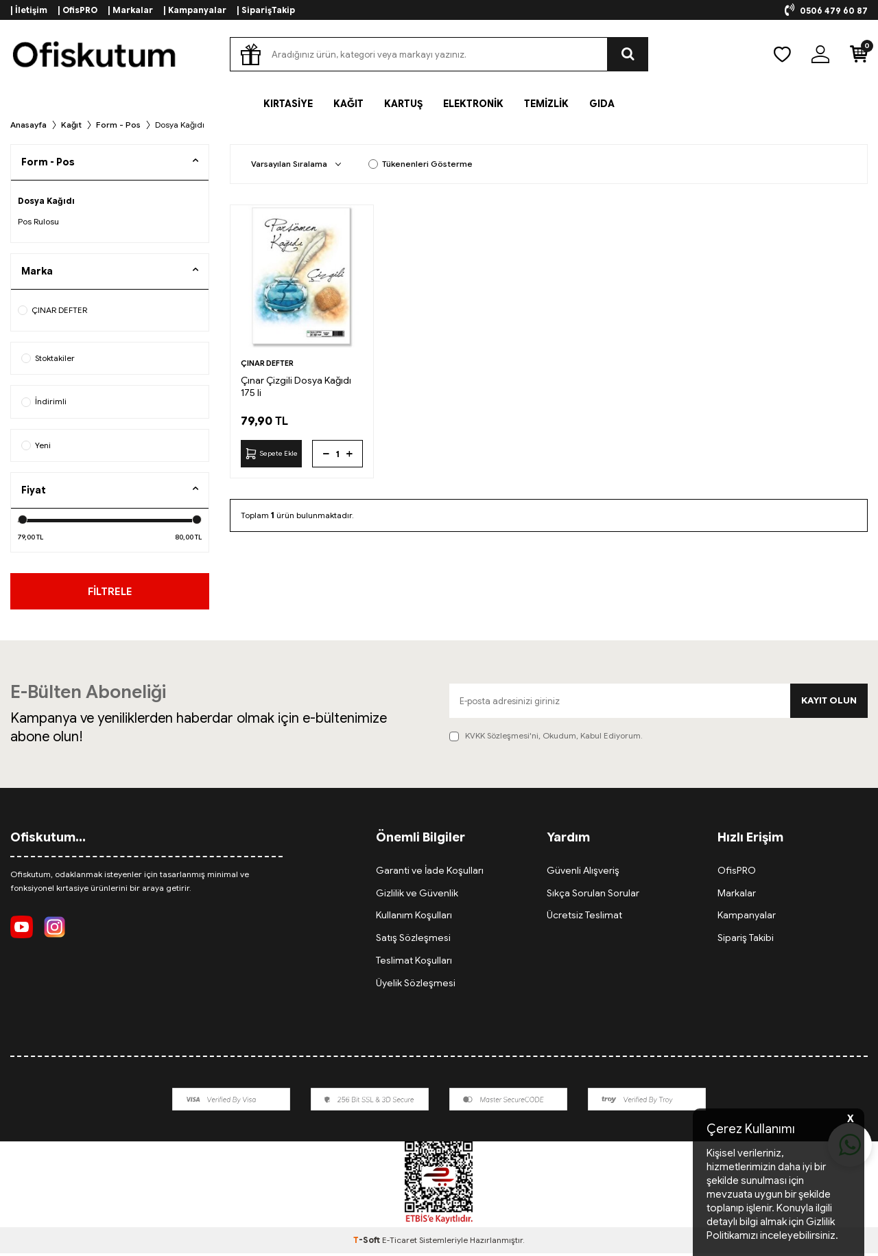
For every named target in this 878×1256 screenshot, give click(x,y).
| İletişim (28, 10)
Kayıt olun (827, 703)
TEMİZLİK (546, 103)
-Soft (367, 1242)
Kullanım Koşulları (414, 918)
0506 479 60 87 (826, 10)
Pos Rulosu (38, 221)
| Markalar (130, 10)
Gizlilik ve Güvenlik (417, 895)
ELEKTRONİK (473, 103)
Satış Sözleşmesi (413, 940)
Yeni (36, 445)
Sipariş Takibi (745, 940)
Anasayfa (28, 124)
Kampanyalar (746, 918)
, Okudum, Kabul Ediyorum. (546, 739)
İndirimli (44, 401)
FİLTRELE (110, 592)
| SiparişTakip (266, 10)
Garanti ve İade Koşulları (430, 873)
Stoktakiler (48, 358)
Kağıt (71, 124)
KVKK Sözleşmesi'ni (501, 739)
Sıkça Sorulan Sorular (593, 895)
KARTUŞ (403, 103)
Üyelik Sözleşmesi (415, 985)
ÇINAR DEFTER (52, 310)
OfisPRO (736, 873)
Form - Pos (118, 124)
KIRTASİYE (288, 103)
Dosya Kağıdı (46, 201)
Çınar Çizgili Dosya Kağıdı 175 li (296, 386)
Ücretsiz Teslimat (584, 918)
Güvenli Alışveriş (583, 873)
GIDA (602, 103)
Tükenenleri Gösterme (420, 164)
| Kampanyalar (194, 10)
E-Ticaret (399, 1242)
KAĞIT (348, 103)
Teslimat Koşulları (414, 963)
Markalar (736, 895)
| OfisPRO (77, 10)
